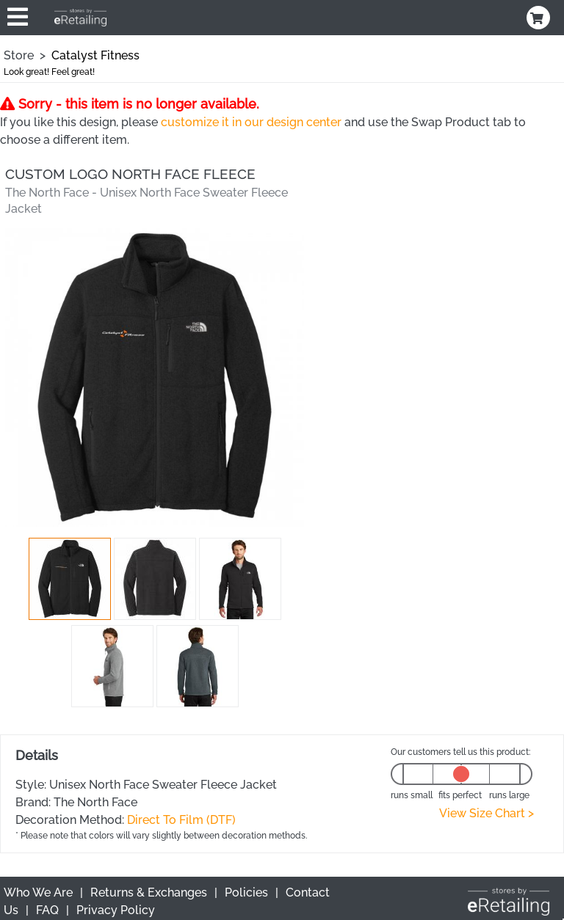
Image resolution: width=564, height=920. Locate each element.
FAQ (47, 910)
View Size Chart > (486, 813)
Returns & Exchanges (148, 892)
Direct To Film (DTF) (181, 820)
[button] (69, 579)
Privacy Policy (115, 910)
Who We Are (38, 892)
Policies (246, 892)
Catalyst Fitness (95, 55)
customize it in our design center (251, 122)
